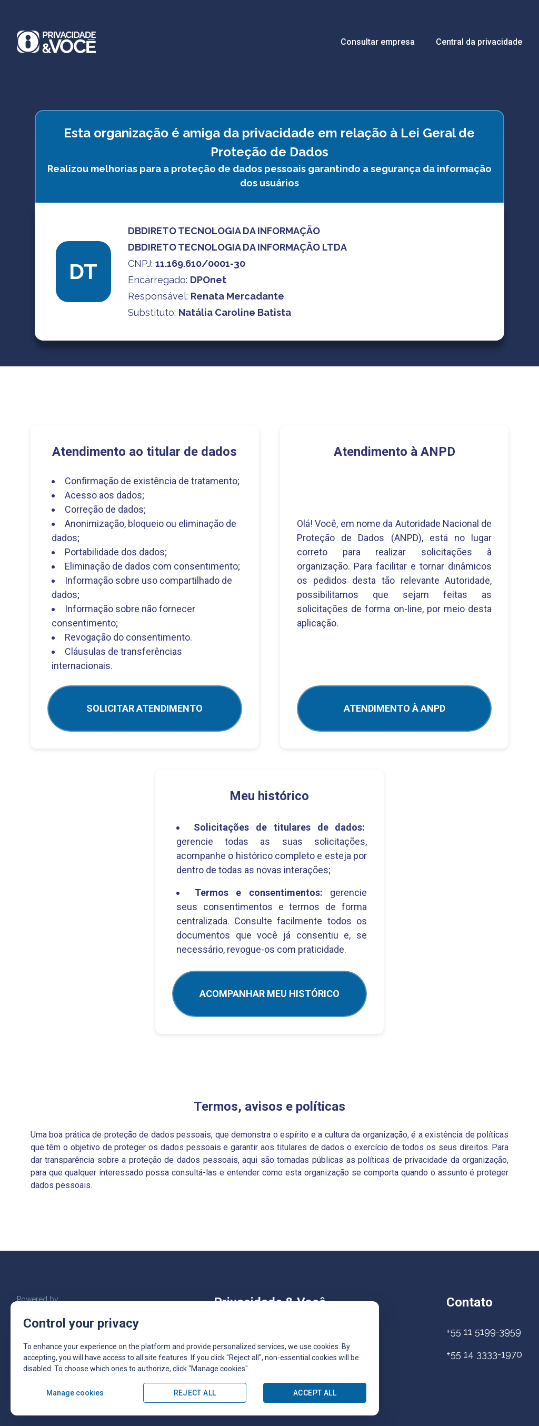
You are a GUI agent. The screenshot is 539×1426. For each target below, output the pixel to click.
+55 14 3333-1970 (484, 1354)
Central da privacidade (479, 42)
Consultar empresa (378, 42)
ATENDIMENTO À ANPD (394, 708)
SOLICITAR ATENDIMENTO (144, 708)
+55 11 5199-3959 (483, 1331)
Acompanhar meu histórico (269, 993)
